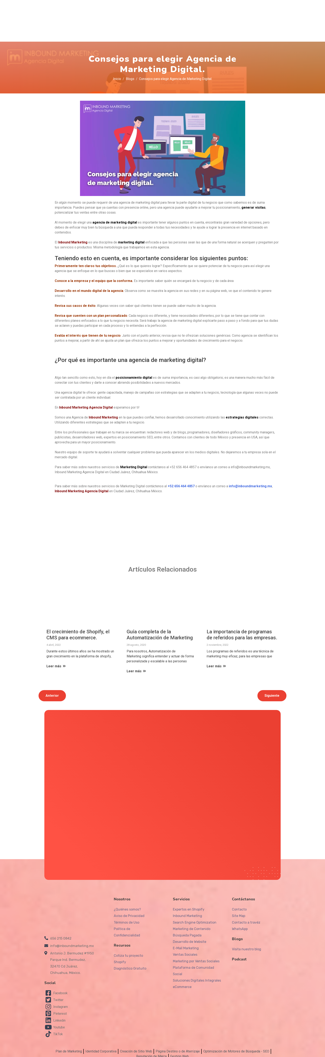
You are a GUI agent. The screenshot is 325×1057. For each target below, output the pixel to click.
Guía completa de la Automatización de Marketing (160, 633)
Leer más (56, 664)
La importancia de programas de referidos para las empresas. (242, 633)
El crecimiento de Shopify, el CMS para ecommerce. (77, 633)
